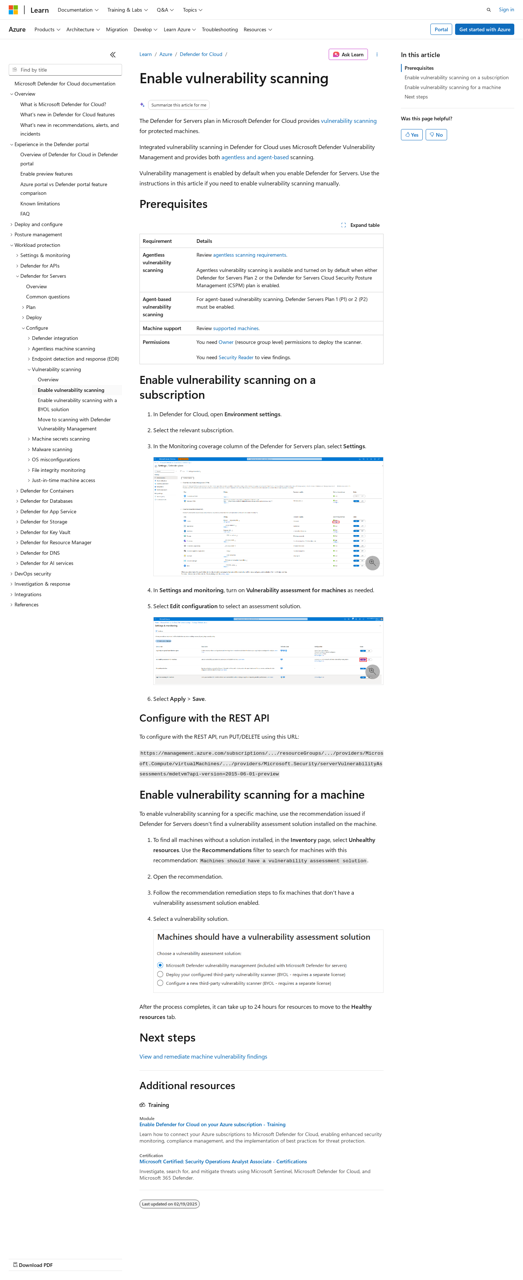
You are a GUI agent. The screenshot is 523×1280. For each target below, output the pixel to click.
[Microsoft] (13, 10)
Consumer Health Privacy (209, 1258)
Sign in (506, 9)
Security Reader (236, 357)
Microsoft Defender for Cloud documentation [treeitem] (65, 83)
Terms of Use (265, 1258)
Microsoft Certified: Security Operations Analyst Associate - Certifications (223, 1161)
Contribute (130, 1258)
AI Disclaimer (23, 1258)
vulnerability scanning (349, 120)
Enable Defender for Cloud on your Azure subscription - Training (212, 1124)
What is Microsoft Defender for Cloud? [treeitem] (63, 104)
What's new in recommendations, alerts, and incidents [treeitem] (69, 129)
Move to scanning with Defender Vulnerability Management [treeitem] (74, 424)
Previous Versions (65, 1258)
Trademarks (301, 1258)
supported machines (236, 328)
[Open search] (489, 9)
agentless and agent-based (255, 157)
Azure (165, 54)
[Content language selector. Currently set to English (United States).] (42, 1241)
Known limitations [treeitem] (40, 203)
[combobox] (65, 70)
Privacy (159, 1258)
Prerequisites (419, 67)
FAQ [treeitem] (25, 213)
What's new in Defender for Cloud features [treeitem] (67, 114)
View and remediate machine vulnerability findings (203, 1056)
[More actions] (377, 54)
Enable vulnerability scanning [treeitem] (71, 389)
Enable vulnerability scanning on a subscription (457, 77)
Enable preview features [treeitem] (46, 173)
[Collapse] (113, 54)
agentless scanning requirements (249, 254)
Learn (145, 54)
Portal (441, 29)
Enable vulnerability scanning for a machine (453, 87)
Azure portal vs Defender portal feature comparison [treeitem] (63, 189)
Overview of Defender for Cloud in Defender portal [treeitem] (69, 159)
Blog (99, 1258)
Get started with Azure (484, 29)
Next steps (416, 96)
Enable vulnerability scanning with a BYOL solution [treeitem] (77, 405)
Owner (226, 341)
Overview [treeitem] (36, 286)
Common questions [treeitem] (48, 296)
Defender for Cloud (201, 54)
